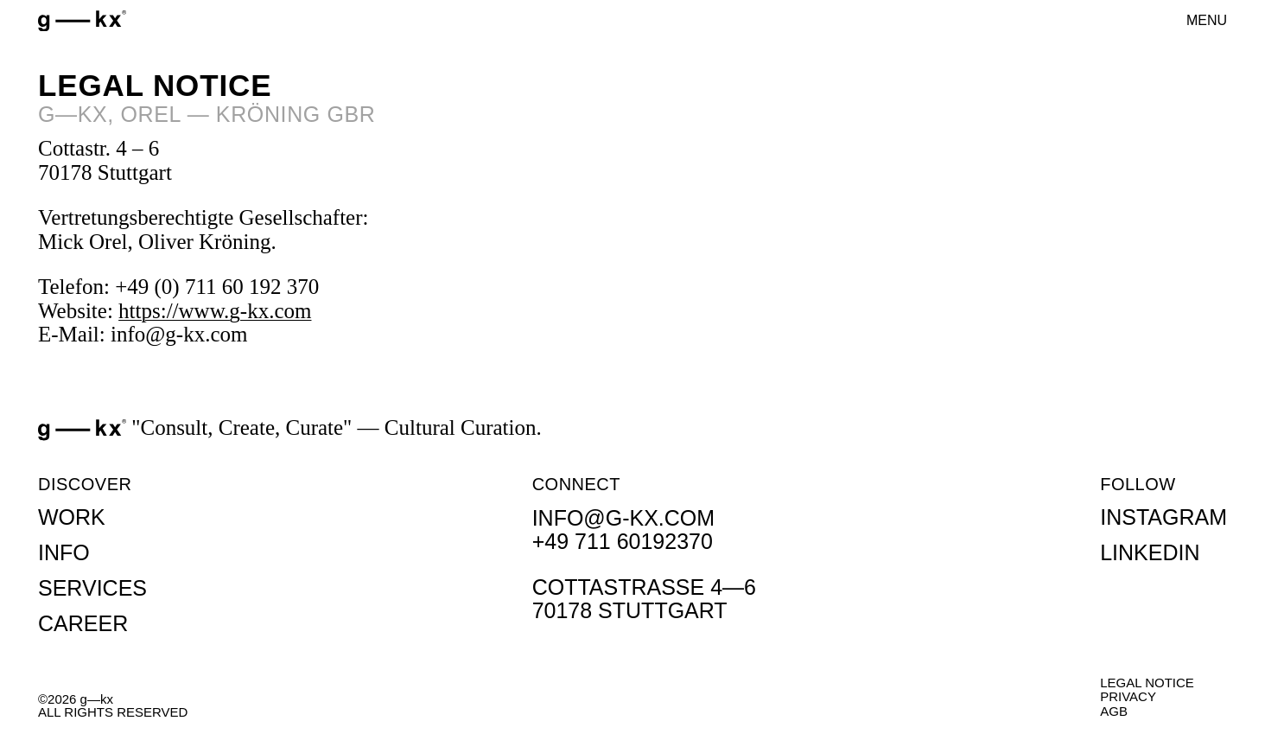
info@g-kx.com (623, 518)
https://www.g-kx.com (214, 310)
